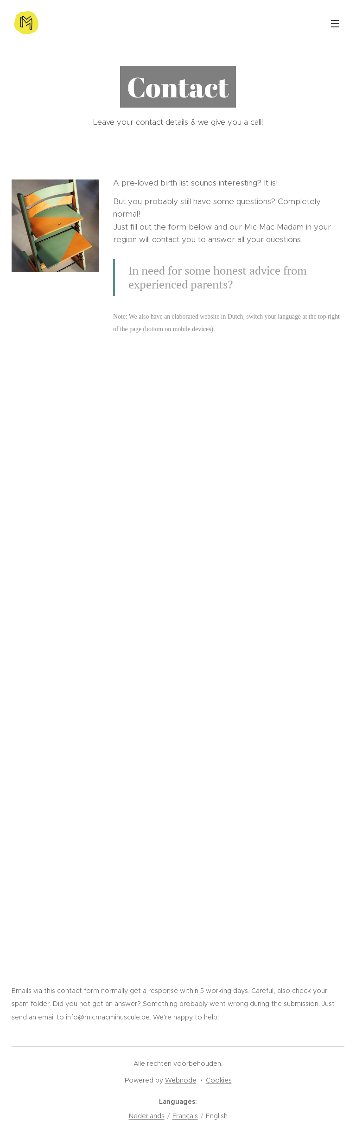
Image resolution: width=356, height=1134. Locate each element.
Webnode (181, 1080)
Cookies (219, 1080)
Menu (335, 23)
